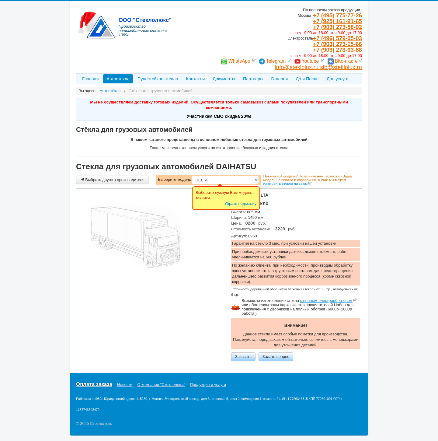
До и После (307, 78)
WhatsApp (236, 61)
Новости (124, 384)
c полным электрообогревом (326, 300)
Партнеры (253, 78)
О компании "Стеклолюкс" (161, 384)
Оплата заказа (94, 384)
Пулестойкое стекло (157, 78)
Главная (90, 78)
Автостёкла (118, 78)
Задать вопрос (275, 356)
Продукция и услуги (208, 384)
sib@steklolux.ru (341, 67)
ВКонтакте (343, 61)
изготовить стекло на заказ (285, 183)
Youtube (307, 61)
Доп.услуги (338, 78)
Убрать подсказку (240, 203)
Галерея (279, 78)
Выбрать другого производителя (112, 179)
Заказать (243, 356)
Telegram (273, 61)
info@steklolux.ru (297, 67)
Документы (224, 78)
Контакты (195, 78)
